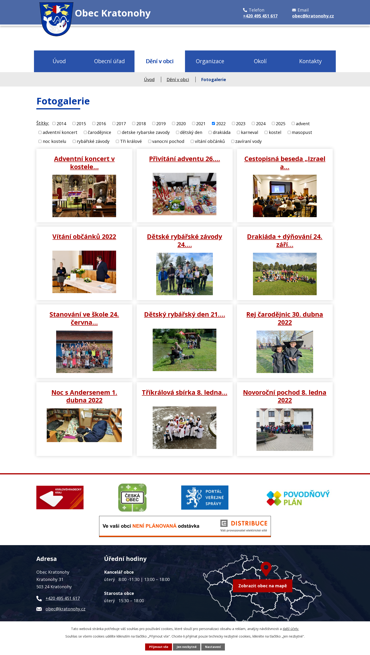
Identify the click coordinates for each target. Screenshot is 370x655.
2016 (101, 123)
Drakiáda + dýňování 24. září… (284, 240)
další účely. (291, 628)
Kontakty (310, 61)
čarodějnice (99, 132)
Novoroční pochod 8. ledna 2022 (284, 396)
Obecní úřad (109, 61)
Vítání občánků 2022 (84, 236)
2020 (181, 123)
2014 (61, 123)
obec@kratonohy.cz (65, 609)
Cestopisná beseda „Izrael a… (284, 162)
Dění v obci (159, 61)
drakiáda (222, 132)
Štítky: (42, 123)
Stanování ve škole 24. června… (84, 318)
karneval (249, 132)
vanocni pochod (168, 141)
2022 (221, 123)
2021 (201, 123)
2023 (240, 123)
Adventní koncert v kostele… (84, 162)
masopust (302, 132)
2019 (161, 123)
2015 (81, 123)
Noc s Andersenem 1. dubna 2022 (84, 396)
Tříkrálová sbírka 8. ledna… (184, 392)
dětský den (191, 132)
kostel (275, 132)
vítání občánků (210, 141)
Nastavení (213, 647)
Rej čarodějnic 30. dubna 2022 (284, 318)
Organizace (210, 61)
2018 (141, 123)
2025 (280, 123)
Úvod (59, 61)
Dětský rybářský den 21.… (184, 314)
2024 (260, 123)
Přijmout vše (158, 647)
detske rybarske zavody (146, 132)
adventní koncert (60, 132)
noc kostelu (54, 141)
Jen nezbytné (187, 647)
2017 (121, 123)
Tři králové (131, 141)
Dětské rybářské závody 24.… (184, 240)
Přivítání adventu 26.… (184, 158)
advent (303, 123)
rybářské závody (93, 141)
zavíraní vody (248, 141)
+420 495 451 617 (63, 598)
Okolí (260, 61)
